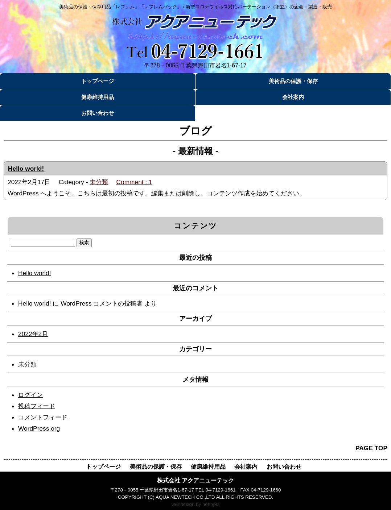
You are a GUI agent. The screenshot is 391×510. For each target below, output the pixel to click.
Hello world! (26, 168)
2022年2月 (33, 333)
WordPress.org (39, 428)
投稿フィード (36, 406)
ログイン (30, 394)
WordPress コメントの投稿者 (102, 303)
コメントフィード (42, 417)
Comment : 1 (134, 182)
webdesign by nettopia (196, 504)
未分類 (99, 182)
